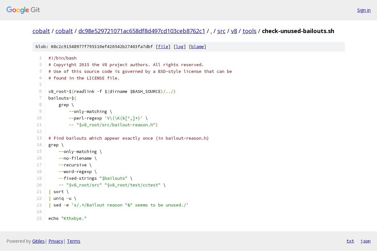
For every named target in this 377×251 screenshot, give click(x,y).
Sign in (364, 10)
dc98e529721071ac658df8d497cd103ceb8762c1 (141, 31)
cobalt (41, 31)
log (180, 46)
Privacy (55, 241)
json (365, 241)
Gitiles (38, 241)
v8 (234, 31)
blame (197, 46)
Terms (73, 241)
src (221, 31)
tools (250, 31)
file (163, 46)
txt (350, 241)
